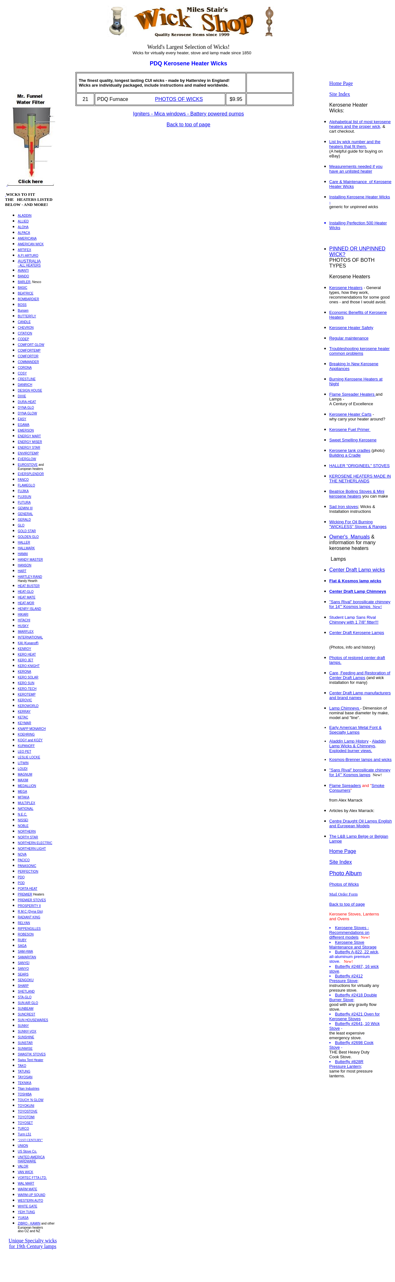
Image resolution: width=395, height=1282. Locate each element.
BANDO (23, 276)
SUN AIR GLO (28, 1003)
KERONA (24, 671)
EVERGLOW (27, 459)
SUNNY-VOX (27, 1031)
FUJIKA (23, 491)
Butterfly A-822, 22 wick (356, 951)
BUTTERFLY (27, 316)
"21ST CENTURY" (30, 1140)
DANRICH (25, 385)
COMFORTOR (28, 356)
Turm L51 (24, 1134)
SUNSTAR (25, 1043)
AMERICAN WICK (31, 244)
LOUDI (23, 768)
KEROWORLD (28, 706)
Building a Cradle (345, 455)
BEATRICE (25, 293)
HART (22, 571)
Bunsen (23, 310)
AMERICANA (27, 238)
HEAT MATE (27, 597)
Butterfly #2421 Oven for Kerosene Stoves (354, 1016)
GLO (21, 525)
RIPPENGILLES (29, 928)
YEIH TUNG (26, 1212)
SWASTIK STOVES (32, 1054)
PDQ (21, 877)
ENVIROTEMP (28, 453)
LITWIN (23, 763)
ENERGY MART (29, 436)
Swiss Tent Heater (30, 1060)
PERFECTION (28, 871)
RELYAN (24, 923)
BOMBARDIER (28, 299)
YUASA (23, 1217)
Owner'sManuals (349, 536)
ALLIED (23, 221)
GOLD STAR (27, 531)
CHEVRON (26, 327)
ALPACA (24, 233)
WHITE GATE (27, 1206)
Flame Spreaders (345, 785)
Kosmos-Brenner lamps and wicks (360, 759)
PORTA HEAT (27, 888)
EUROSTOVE (28, 464)
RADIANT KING (29, 917)
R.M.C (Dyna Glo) (30, 911)
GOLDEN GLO (28, 537)
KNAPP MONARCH (32, 728)
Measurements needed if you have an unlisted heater (356, 169)
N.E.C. (22, 814)
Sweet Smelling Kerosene (353, 440)
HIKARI (23, 614)
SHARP (23, 986)
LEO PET (24, 751)
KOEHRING (26, 734)
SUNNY (23, 1026)
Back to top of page (188, 124)
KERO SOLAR (28, 677)
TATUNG (24, 1071)
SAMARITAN (27, 957)
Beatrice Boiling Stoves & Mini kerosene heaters (356, 494)
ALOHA (23, 227)
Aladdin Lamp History (349, 741)
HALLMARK (26, 548)
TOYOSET (25, 1123)
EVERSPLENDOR (31, 474)
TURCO (23, 1128)
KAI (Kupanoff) (28, 643)
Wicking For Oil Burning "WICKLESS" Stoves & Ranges (357, 524)
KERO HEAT (27, 654)
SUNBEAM (25, 1008)
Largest (174, 47)
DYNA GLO (26, 407)
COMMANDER (28, 362)
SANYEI (24, 963)
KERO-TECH (27, 689)
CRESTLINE (27, 379)
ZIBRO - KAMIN (29, 1223)
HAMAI (23, 554)
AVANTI (23, 270)
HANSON (24, 565)
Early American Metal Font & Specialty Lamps (355, 730)
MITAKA (23, 797)
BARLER (24, 282)
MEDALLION (27, 786)
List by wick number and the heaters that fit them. (354, 144)
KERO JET (25, 660)
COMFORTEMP (29, 350)
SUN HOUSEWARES (33, 1020)
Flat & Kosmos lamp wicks (355, 580)
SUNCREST (26, 1014)
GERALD (24, 519)
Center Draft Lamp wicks (357, 569)
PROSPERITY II (29, 906)
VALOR (23, 1166)
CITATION (25, 333)
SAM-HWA (25, 951)
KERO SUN (26, 683)
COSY (22, 373)
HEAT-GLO (26, 591)
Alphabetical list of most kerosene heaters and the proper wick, (360, 124)
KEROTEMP (27, 694)
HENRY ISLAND (29, 609)
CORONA (25, 367)
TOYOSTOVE (27, 1111)
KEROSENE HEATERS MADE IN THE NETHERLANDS (360, 478)
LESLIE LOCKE (29, 757)
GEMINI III (25, 508)
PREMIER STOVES (32, 900)
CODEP (23, 339)
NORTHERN (27, 831)
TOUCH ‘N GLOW (30, 1100)
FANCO (23, 479)
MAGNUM (25, 774)
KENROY (24, 649)
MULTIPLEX (26, 803)
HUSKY (23, 626)
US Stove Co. (27, 1151)
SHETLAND (26, 991)
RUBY (22, 940)
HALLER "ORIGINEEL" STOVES (359, 465)
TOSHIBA (25, 1094)
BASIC (22, 287)
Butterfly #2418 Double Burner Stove (353, 997)
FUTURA (24, 502)
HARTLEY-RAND (30, 576)
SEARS (23, 974)
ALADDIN (24, 215)
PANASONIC (27, 866)
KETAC (23, 717)
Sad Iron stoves (343, 506)
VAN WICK (25, 1172)
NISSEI (23, 820)
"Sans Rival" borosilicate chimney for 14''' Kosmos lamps (360, 772)
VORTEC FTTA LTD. (32, 1178)
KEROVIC (25, 700)
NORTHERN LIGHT (32, 848)
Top (9, 7)
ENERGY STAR (29, 447)
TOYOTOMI (26, 1117)
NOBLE (23, 826)
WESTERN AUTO (30, 1200)
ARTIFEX (24, 250)
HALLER (24, 542)
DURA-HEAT (27, 402)
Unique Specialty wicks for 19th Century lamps (33, 1243)
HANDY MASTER (30, 559)
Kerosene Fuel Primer (350, 429)
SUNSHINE (26, 1037)
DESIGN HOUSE (30, 390)
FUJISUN (24, 497)
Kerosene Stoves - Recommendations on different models (349, 932)
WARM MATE (27, 1189)
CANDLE (24, 322)
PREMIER (25, 894)
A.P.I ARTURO (28, 255)
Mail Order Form (343, 894)
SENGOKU (26, 980)
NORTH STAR (28, 837)
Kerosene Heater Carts (350, 414)
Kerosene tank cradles (349, 450)
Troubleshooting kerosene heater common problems (359, 351)
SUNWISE (25, 1048)
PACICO (24, 860)
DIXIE (22, 396)
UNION (23, 1145)
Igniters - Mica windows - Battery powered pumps (188, 113)
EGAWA (23, 424)
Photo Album (345, 873)
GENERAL (25, 514)
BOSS (22, 305)
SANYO (23, 968)
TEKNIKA (24, 1083)
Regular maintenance (349, 338)
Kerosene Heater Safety (351, 327)
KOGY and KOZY (30, 740)
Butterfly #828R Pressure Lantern (346, 1064)
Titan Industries (28, 1088)
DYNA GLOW (27, 413)
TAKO (22, 1065)
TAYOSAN (25, 1077)
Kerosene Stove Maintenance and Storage (353, 944)
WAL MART (26, 1183)
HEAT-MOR (26, 603)
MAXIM (23, 780)
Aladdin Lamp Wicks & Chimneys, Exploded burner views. (357, 746)
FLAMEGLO (26, 485)
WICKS (13, 194)
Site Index (339, 94)
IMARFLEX (26, 631)
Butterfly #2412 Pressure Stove (346, 978)
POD (21, 883)
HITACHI (24, 620)
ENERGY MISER (30, 442)
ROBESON (26, 934)
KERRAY (24, 711)
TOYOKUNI (26, 1105)
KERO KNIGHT (29, 666)
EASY (22, 419)
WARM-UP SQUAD (31, 1195)
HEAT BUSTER (29, 586)
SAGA (22, 946)
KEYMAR (24, 723)
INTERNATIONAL (30, 637)
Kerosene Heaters (346, 287)
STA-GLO (24, 997)
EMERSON (26, 430)
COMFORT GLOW (31, 345)
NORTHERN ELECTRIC (35, 843)
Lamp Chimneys (344, 708)
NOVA (22, 854)
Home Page (341, 83)
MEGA (22, 791)
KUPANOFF (26, 746)
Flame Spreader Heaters (352, 394)
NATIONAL (25, 808)
